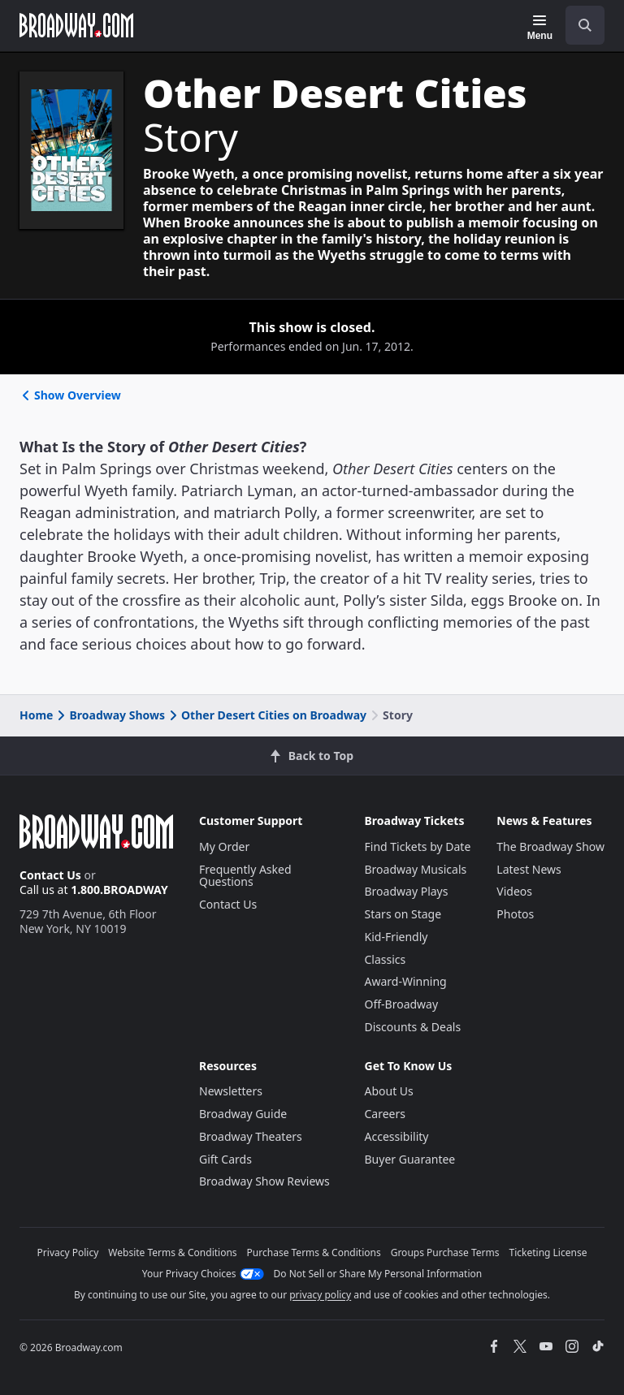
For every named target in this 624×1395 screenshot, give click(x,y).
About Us (389, 1091)
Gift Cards (225, 1159)
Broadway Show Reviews (264, 1181)
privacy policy (320, 1295)
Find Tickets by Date (418, 846)
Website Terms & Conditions (172, 1252)
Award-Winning (406, 981)
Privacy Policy (68, 1252)
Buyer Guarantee (410, 1159)
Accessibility (397, 1136)
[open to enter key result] (585, 25)
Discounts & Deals (413, 1026)
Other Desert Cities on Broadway (266, 715)
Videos (514, 891)
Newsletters (230, 1091)
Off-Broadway (402, 1004)
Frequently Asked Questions (245, 876)
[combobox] (578, 25)
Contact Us (50, 875)
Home (36, 715)
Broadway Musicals (416, 869)
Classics (385, 959)
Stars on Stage (403, 914)
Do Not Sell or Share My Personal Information (378, 1274)
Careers (385, 1113)
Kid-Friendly (396, 936)
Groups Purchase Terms (445, 1252)
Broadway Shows (109, 715)
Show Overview (70, 395)
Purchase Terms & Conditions (314, 1252)
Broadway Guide (243, 1113)
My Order (224, 846)
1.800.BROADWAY (119, 889)
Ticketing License (548, 1252)
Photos (515, 914)
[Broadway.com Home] (76, 25)
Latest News (528, 869)
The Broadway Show (550, 846)
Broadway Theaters (250, 1136)
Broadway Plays (406, 891)
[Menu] (539, 27)
